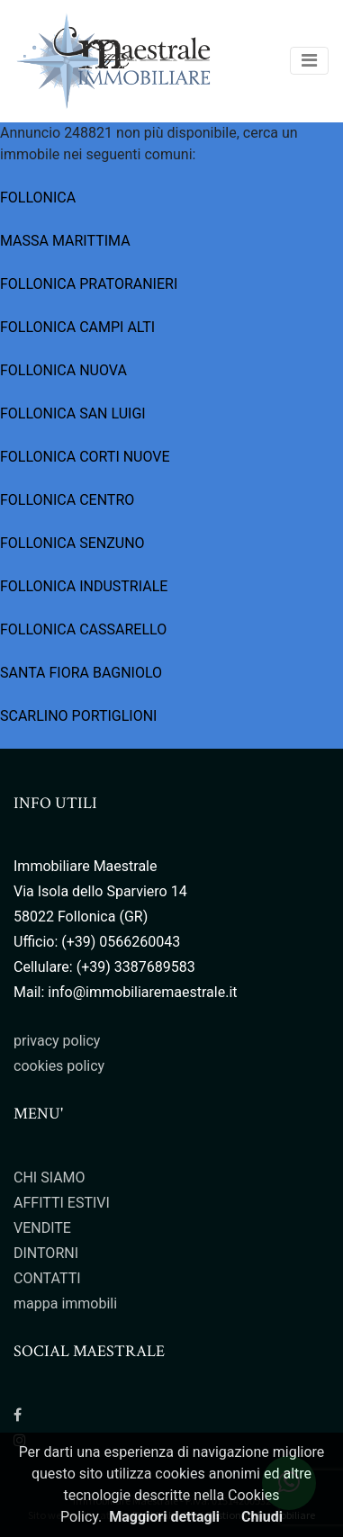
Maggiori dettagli (164, 1516)
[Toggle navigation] (309, 61)
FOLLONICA (38, 197)
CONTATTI (47, 1278)
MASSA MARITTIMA (65, 240)
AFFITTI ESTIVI (62, 1202)
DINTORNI (46, 1253)
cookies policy (59, 1065)
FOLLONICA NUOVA (63, 370)
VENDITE (42, 1227)
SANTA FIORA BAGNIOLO (81, 672)
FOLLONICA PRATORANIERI (88, 283)
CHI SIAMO (50, 1177)
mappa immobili (65, 1303)
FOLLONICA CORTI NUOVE (85, 456)
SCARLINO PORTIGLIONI (78, 715)
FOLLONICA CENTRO (67, 499)
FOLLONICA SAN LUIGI (73, 413)
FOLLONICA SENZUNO (72, 543)
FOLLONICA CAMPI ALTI (77, 327)
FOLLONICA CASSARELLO (83, 629)
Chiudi (262, 1516)
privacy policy (57, 1040)
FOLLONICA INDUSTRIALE (83, 586)
